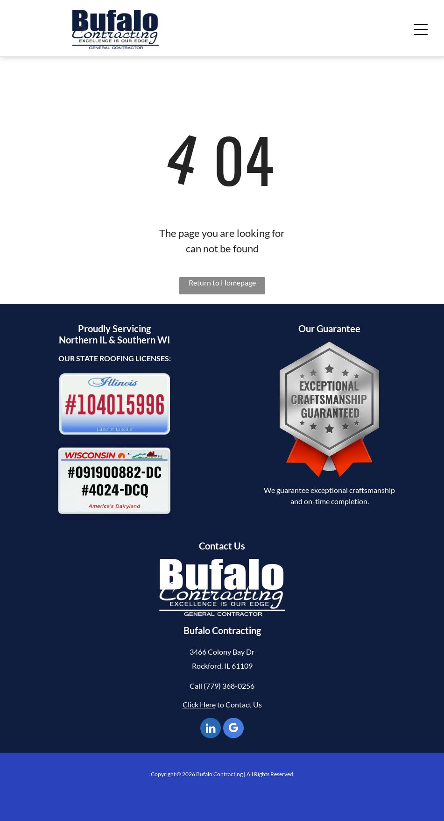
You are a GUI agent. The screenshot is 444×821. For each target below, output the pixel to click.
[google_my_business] (233, 729)
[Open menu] (421, 29)
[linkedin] (210, 729)
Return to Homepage (222, 282)
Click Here (199, 704)
